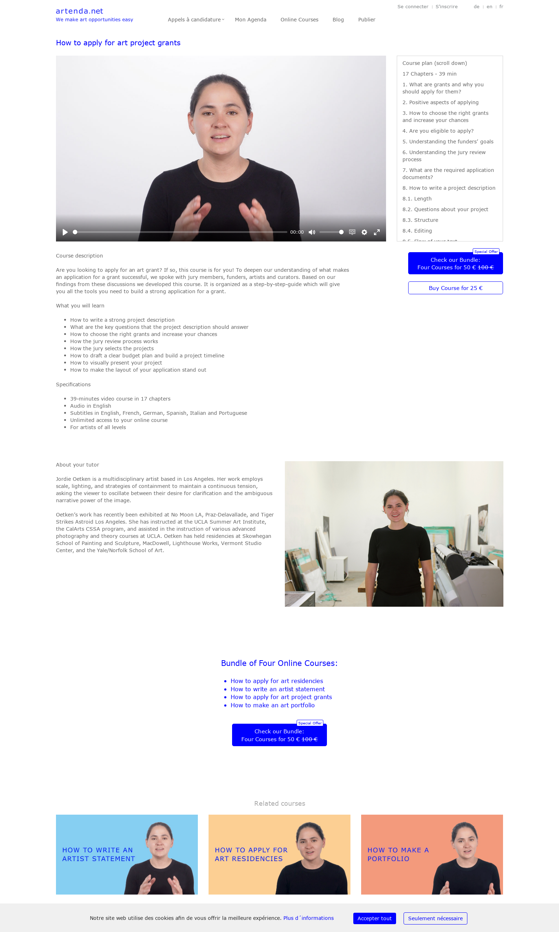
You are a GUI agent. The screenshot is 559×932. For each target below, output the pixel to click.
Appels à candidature (194, 19)
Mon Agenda (250, 19)
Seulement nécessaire (435, 918)
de (476, 7)
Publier (366, 19)
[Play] (65, 232)
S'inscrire (447, 7)
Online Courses (299, 19)
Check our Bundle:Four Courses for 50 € (455, 263)
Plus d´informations (308, 918)
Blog (338, 19)
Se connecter (413, 7)
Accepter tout (375, 918)
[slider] (180, 232)
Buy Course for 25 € (456, 288)
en (489, 7)
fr (501, 7)
